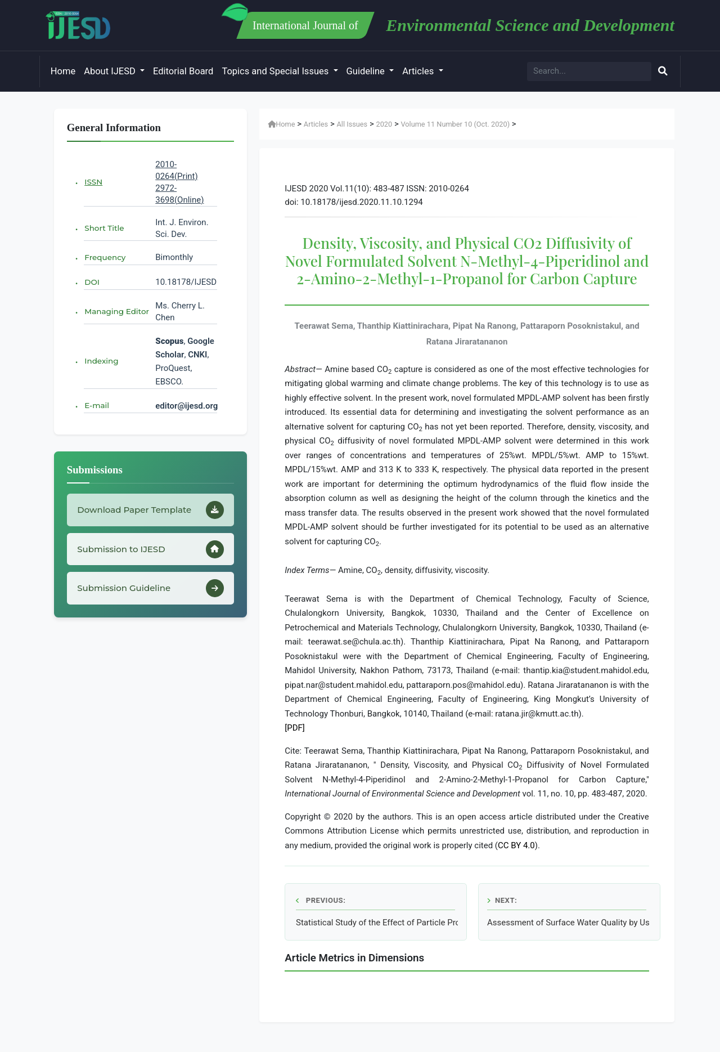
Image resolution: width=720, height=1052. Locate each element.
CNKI (196, 355)
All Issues (352, 124)
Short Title (104, 227)
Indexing (101, 360)
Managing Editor (116, 311)
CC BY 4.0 (516, 845)
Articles (419, 71)
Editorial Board (183, 71)
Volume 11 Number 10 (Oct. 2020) (455, 124)
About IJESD (111, 71)
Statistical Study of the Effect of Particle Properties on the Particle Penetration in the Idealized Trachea (377, 922)
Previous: (320, 900)
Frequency (104, 257)
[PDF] (295, 728)
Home (63, 71)
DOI (92, 281)
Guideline (366, 71)
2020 (384, 124)
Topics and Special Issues (276, 71)
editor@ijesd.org (186, 406)
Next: (502, 900)
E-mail (96, 405)
